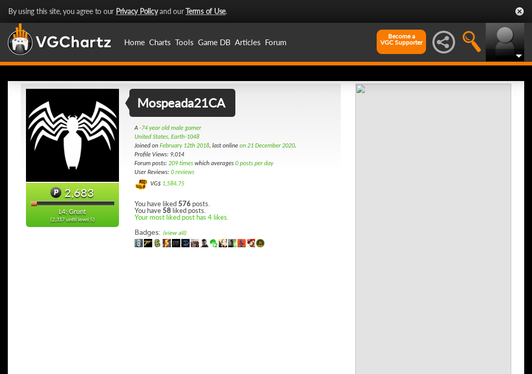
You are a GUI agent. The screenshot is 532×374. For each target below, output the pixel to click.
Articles (248, 42)
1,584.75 (173, 183)
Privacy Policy (137, 11)
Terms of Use (205, 11)
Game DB (214, 42)
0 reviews (183, 172)
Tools (184, 42)
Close (519, 11)
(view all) (174, 233)
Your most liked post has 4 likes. (182, 217)
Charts (160, 42)
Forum (275, 42)
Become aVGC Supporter (401, 39)
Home (134, 42)
